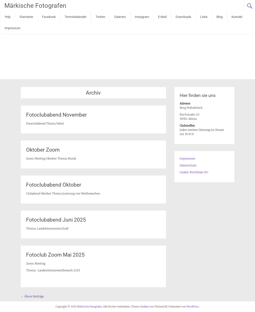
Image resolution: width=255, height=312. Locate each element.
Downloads (183, 17)
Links (204, 17)
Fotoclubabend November (56, 115)
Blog (219, 17)
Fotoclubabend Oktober (53, 185)
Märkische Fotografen (35, 5)
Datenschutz (188, 165)
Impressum (13, 28)
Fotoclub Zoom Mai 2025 (55, 255)
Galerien (120, 17)
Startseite (26, 17)
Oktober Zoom (43, 150)
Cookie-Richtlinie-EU (194, 172)
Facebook (49, 17)
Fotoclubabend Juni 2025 (56, 220)
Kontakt (237, 17)
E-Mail (162, 17)
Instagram (142, 17)
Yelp (8, 17)
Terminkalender (76, 17)
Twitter (100, 17)
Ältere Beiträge (32, 296)
